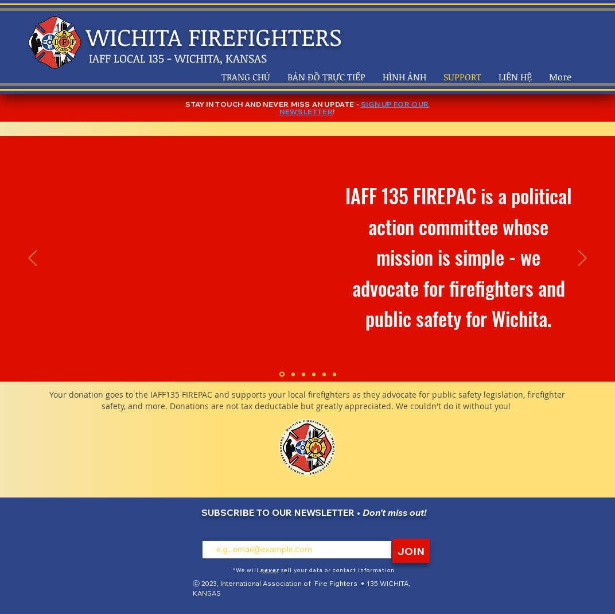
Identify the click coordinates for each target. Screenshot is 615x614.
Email (212, 531)
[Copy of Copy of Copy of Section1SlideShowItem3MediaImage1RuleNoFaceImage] (334, 374)
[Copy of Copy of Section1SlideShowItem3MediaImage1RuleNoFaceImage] (324, 374)
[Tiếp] (582, 258)
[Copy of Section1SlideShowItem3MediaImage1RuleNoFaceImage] (314, 374)
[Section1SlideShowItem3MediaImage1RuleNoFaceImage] (303, 374)
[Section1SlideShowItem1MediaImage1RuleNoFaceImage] (282, 374)
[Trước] (33, 258)
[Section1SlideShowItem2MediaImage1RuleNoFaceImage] (293, 374)
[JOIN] (411, 551)
